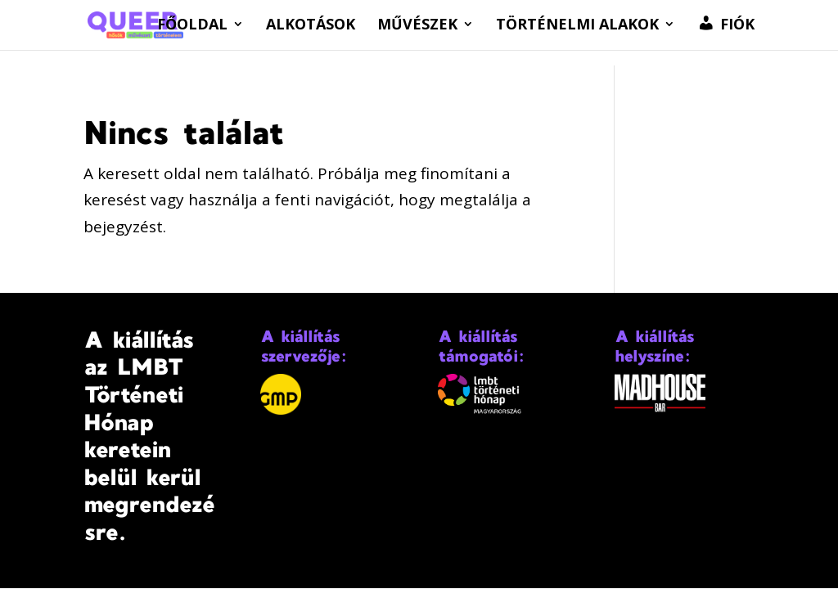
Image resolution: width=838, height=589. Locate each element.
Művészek (417, 26)
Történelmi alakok (577, 26)
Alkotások (310, 26)
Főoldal (192, 26)
